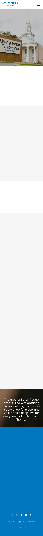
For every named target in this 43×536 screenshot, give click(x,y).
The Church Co (21, 527)
